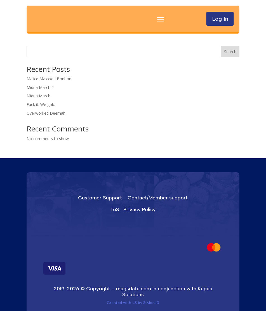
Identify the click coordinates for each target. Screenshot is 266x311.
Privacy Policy (139, 209)
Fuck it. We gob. (41, 104)
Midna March (38, 95)
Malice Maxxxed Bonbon (49, 78)
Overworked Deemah (46, 113)
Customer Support (100, 198)
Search (230, 51)
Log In (220, 18)
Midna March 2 (40, 87)
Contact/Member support (158, 198)
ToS (114, 209)
